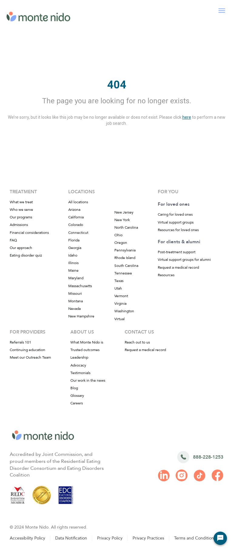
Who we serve (21, 209)
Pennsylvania (125, 250)
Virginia (120, 303)
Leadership (79, 357)
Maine (73, 270)
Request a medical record (178, 267)
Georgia (74, 247)
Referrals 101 (20, 342)
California (76, 217)
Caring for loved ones (175, 214)
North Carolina (126, 227)
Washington (124, 311)
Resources (166, 275)
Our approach (21, 247)
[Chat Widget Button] (220, 538)
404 (116, 84)
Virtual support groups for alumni (184, 259)
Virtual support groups (176, 222)
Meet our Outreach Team (30, 357)
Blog (74, 388)
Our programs (21, 217)
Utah (118, 288)
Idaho (72, 255)
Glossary (77, 395)
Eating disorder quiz (26, 255)
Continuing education (27, 349)
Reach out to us (137, 342)
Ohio (118, 235)
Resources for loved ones (178, 229)
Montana (75, 301)
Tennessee (123, 273)
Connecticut (78, 232)
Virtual (119, 319)
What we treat (21, 202)
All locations (78, 202)
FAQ (13, 240)
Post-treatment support (176, 252)
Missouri (75, 293)
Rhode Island (124, 257)
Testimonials (80, 372)
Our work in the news (87, 380)
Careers (76, 403)
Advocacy (78, 365)
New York (122, 219)
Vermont (121, 296)
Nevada (74, 308)
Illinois (73, 263)
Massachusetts (80, 286)
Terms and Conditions (195, 538)
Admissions (19, 224)
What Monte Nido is (86, 342)
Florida (73, 240)
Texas (118, 280)
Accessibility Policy (27, 538)
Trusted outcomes (85, 349)
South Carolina (126, 265)
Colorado (75, 224)
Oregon (120, 242)
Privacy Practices (148, 538)
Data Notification (71, 538)
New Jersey (123, 212)
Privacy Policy (110, 538)
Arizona (74, 209)
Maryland (75, 278)
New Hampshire (81, 316)
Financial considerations (29, 232)
